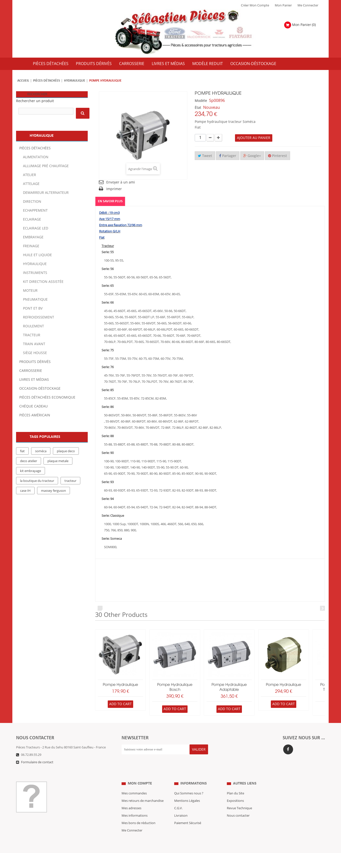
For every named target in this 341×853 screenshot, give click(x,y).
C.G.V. (178, 798)
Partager (227, 156)
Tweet (205, 156)
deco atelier (28, 461)
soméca (40, 451)
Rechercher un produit (35, 101)
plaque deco (66, 451)
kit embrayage (30, 471)
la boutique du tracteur (37, 481)
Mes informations (135, 806)
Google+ (252, 156)
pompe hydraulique (120, 685)
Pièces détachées (46, 81)
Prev (100, 608)
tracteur (70, 481)
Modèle (201, 101)
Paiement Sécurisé (187, 813)
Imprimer (114, 189)
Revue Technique (239, 798)
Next (322, 608)
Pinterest (277, 156)
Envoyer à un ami (120, 182)
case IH (25, 491)
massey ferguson (53, 491)
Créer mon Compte (255, 5)
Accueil (23, 81)
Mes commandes (134, 784)
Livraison (181, 806)
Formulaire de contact (37, 762)
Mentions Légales (187, 791)
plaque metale (57, 461)
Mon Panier (283, 5)
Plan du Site (235, 784)
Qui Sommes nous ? (188, 784)
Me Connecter (308, 5)
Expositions (235, 791)
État (198, 108)
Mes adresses (131, 798)
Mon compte (140, 774)
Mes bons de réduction (138, 813)
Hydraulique (74, 81)
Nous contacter (238, 806)
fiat (22, 451)
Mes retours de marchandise (143, 791)
